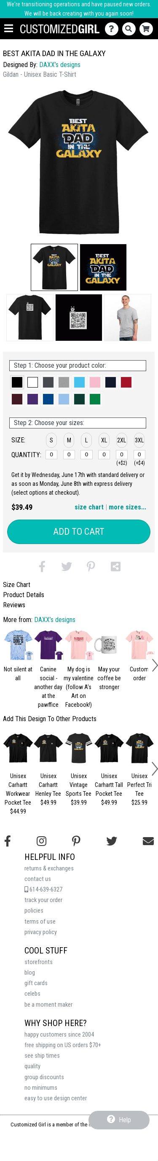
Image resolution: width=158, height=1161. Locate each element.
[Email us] (148, 841)
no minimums (40, 1087)
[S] (51, 454)
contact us (37, 879)
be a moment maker (48, 1004)
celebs (32, 993)
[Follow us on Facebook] (7, 841)
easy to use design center (55, 1098)
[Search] (130, 28)
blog (29, 972)
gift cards (36, 983)
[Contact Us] (113, 28)
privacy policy (40, 932)
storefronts (38, 962)
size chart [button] (89, 507)
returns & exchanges (49, 868)
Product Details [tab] (23, 595)
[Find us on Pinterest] (76, 841)
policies (33, 910)
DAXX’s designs (59, 65)
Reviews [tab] (14, 605)
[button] (54, 267)
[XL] (104, 454)
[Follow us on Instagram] (41, 841)
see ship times (42, 1055)
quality (32, 1066)
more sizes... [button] (127, 507)
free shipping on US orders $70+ (62, 1045)
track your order (43, 900)
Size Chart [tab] (16, 585)
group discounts (44, 1077)
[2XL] (122, 454)
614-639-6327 (43, 889)
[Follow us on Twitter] (111, 841)
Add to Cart (78, 531)
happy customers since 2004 (59, 1034)
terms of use (40, 921)
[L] (86, 454)
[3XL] (139, 454)
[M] (69, 454)
